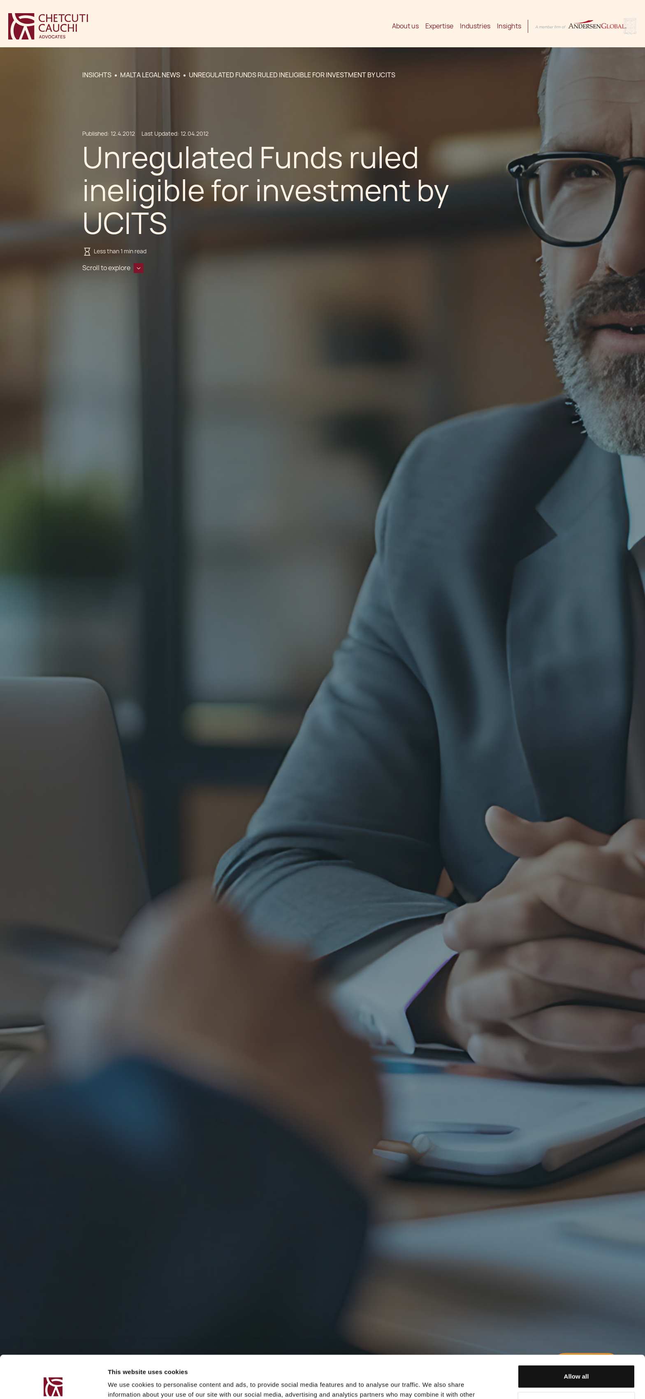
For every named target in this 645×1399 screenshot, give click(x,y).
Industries (475, 26)
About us (405, 26)
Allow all (576, 1332)
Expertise (439, 26)
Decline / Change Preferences (576, 1358)
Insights (509, 26)
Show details (127, 1382)
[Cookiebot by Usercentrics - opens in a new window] (53, 1383)
